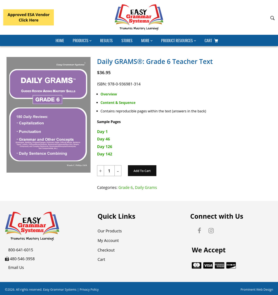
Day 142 (104, 154)
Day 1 (102, 131)
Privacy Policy (89, 289)
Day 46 (103, 139)
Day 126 (104, 146)
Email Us (16, 267)
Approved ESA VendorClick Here (29, 17)
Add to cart (142, 171)
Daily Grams (146, 187)
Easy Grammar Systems (59, 289)
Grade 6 (125, 187)
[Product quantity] (109, 170)
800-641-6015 (20, 249)
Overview (109, 94)
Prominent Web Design (256, 289)
